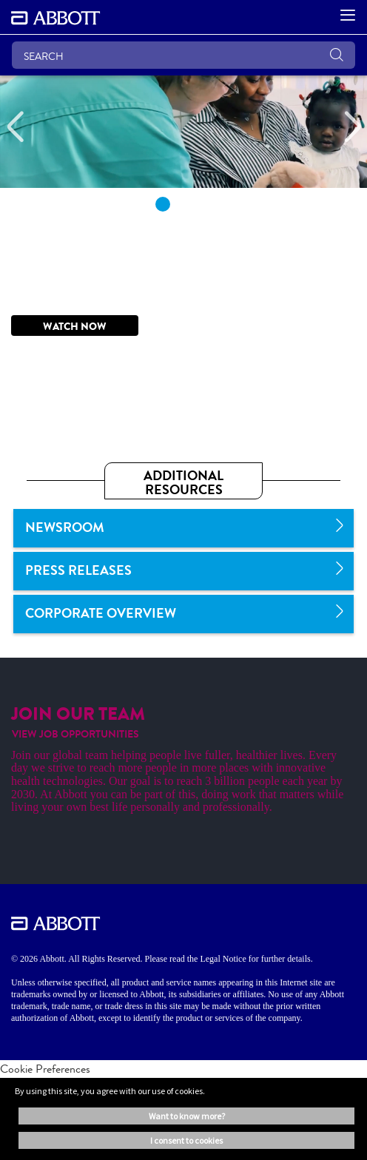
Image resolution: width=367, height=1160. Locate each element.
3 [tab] (204, 204)
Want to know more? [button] (187, 1116)
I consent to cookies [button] (186, 1140)
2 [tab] (183, 204)
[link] (183, 528)
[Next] (352, 127)
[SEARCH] (183, 55)
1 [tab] (162, 204)
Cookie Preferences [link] (45, 1068)
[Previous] (15, 127)
